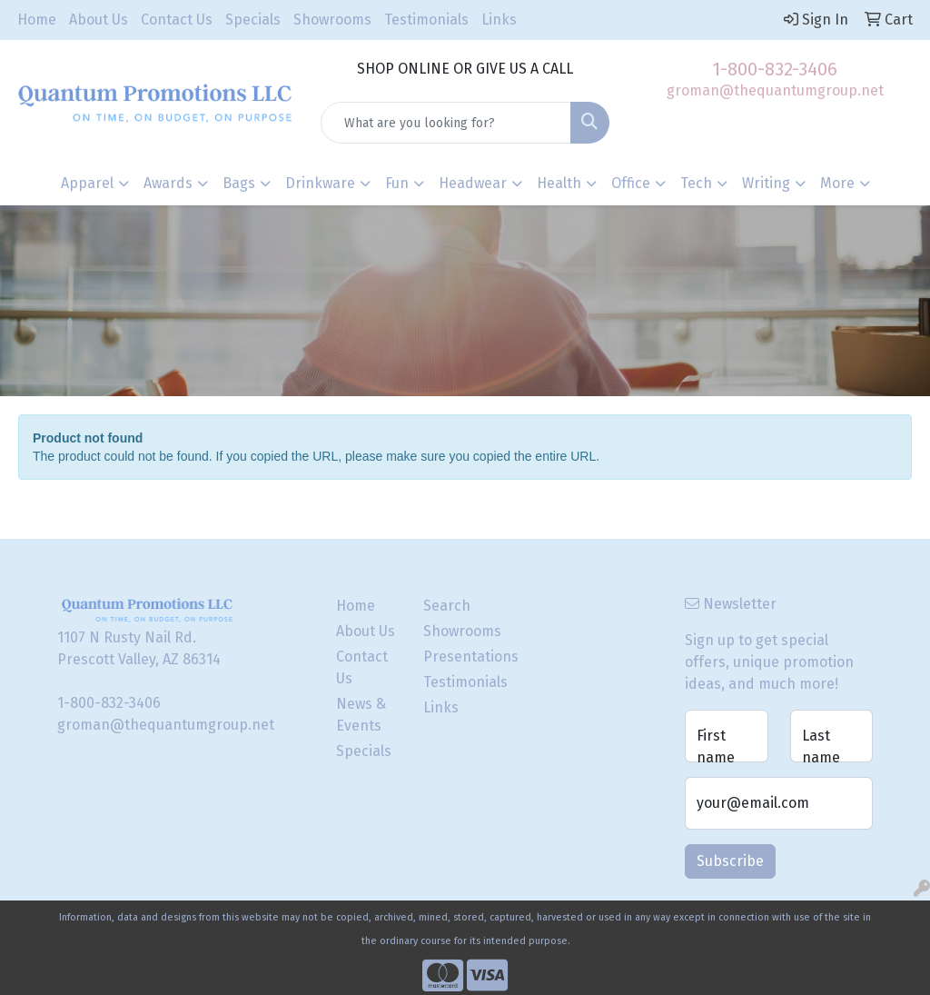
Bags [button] (239, 183)
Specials (253, 19)
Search (446, 605)
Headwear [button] (473, 183)
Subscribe (730, 861)
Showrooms (332, 19)
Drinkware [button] (320, 183)
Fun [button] (397, 183)
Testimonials (426, 19)
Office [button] (630, 183)
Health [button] (559, 183)
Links (499, 19)
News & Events (361, 714)
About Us (98, 19)
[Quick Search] (445, 123)
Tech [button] (696, 183)
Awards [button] (168, 183)
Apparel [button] (87, 183)
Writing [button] (766, 183)
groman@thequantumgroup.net (775, 90)
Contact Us (177, 19)
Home (36, 19)
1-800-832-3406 (774, 69)
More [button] (837, 183)
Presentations (456, 656)
